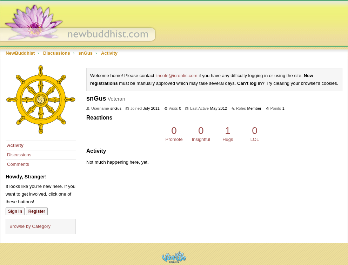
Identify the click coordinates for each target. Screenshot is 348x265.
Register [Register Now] (36, 211)
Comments (18, 164)
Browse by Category (30, 226)
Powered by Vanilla (174, 257)
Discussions (19, 154)
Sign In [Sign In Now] (15, 211)
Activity (15, 145)
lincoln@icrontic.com (176, 75)
